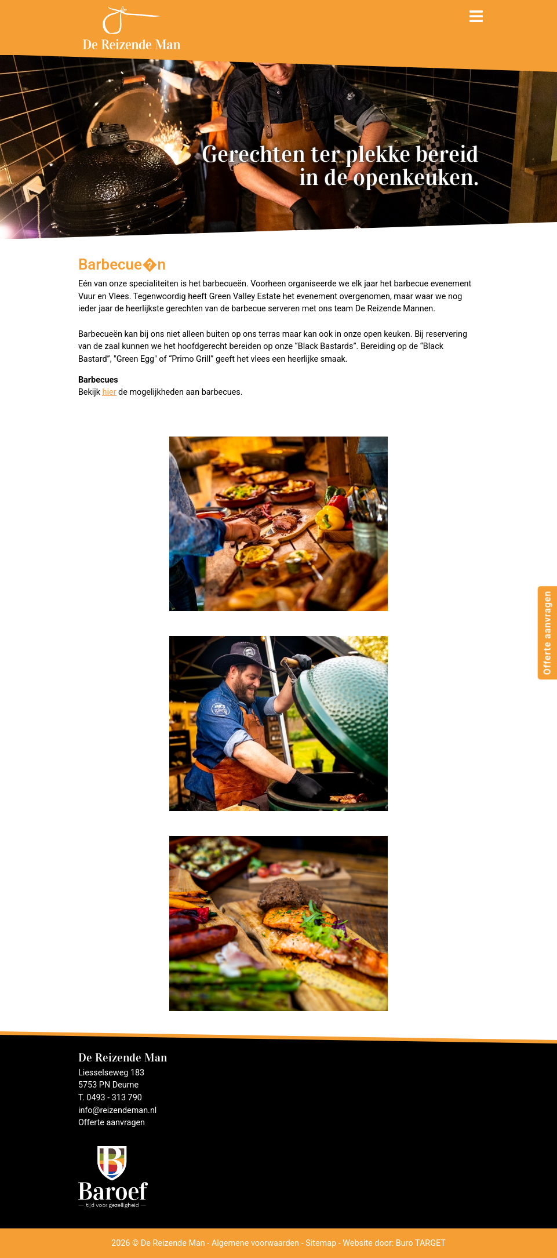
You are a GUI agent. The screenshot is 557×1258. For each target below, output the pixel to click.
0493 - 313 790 (114, 1098)
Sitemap (320, 1243)
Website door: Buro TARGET (394, 1243)
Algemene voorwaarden (255, 1243)
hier (110, 392)
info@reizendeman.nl (117, 1110)
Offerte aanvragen (546, 632)
